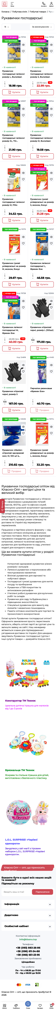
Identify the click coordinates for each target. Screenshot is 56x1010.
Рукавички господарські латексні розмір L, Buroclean (13, 74)
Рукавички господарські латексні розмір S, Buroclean (41, 74)
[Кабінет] (51, 4)
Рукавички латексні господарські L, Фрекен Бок (40, 266)
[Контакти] (44, 4)
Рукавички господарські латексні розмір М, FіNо (13, 202)
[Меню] (12, 4)
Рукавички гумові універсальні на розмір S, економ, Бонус (42, 202)
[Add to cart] (14, 92)
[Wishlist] (23, 51)
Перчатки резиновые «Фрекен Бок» (41, 389)
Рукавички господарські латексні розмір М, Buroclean (41, 138)
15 (6, 27)
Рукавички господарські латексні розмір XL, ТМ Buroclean (13, 138)
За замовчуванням (42, 27)
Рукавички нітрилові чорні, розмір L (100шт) (41, 328)
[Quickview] (23, 44)
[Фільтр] (2, 506)
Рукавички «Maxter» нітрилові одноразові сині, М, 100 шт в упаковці (13, 453)
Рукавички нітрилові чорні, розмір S (12, 392)
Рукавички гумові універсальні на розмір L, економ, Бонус (42, 453)
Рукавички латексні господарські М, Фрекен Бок (12, 330)
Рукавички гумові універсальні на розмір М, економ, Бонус (14, 266)
